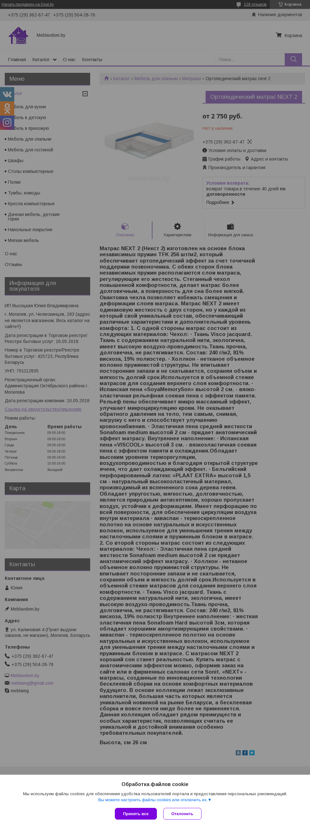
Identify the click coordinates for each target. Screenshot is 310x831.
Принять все (136, 813)
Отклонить (182, 813)
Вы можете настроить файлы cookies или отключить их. (153, 799)
